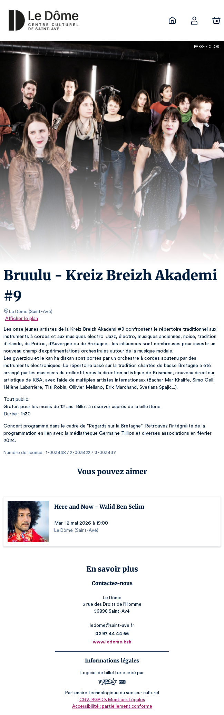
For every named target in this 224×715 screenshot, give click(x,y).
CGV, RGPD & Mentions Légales (112, 699)
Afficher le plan (21, 318)
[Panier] (216, 20)
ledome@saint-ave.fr (112, 625)
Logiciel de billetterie (103, 672)
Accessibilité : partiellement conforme (112, 706)
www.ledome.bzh (112, 642)
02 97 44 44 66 (112, 633)
